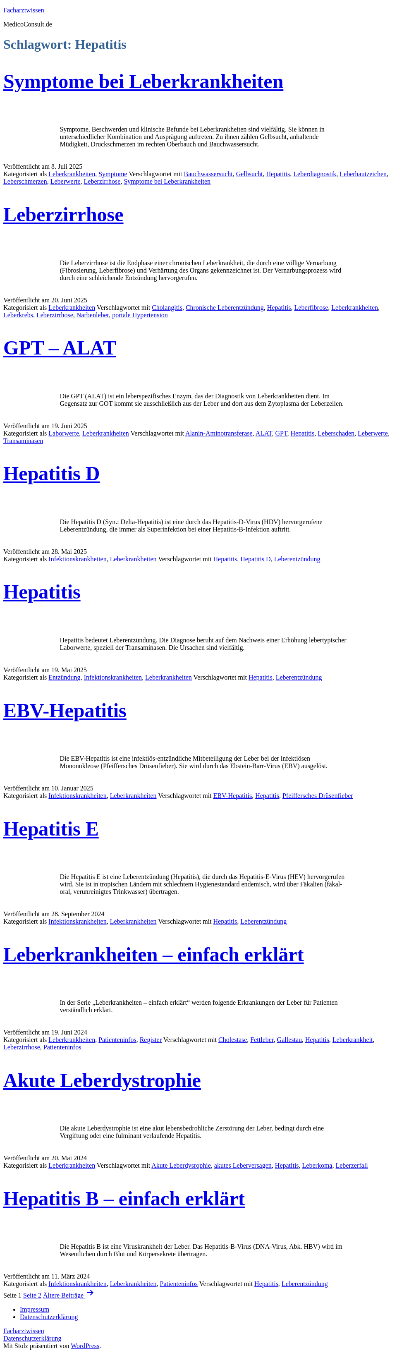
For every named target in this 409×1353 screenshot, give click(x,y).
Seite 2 (32, 1295)
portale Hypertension (140, 314)
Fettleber (261, 1039)
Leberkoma (317, 1165)
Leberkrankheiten (71, 173)
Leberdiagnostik (314, 173)
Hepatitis (278, 173)
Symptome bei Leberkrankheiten (143, 81)
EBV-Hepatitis (65, 710)
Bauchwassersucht (208, 173)
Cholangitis (167, 307)
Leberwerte (65, 181)
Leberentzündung (297, 559)
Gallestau (289, 1039)
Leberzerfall (351, 1165)
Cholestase (232, 1039)
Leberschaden (336, 433)
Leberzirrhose (102, 181)
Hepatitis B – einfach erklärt (124, 1198)
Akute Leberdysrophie (181, 1165)
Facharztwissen (23, 10)
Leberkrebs (18, 314)
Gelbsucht (249, 173)
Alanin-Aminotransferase (219, 433)
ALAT (264, 433)
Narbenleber (93, 314)
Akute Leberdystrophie (102, 1080)
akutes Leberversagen (243, 1165)
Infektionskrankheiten (77, 559)
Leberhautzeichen (363, 173)
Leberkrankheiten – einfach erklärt (153, 954)
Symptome (112, 173)
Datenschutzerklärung (32, 1338)
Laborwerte (63, 433)
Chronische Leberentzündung (225, 307)
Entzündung (64, 677)
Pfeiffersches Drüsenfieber (317, 795)
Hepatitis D (51, 473)
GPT (281, 433)
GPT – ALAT (59, 348)
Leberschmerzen (25, 181)
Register (151, 1039)
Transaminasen (23, 440)
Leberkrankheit (352, 1039)
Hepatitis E (51, 829)
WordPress (85, 1345)
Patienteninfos (117, 1039)
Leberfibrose (311, 307)
